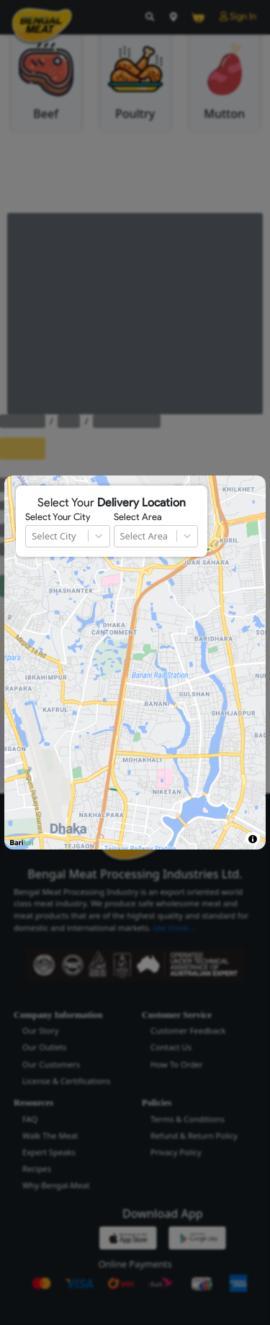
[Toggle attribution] (252, 839)
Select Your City (57, 517)
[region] (134, 662)
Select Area (138, 517)
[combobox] (33, 536)
